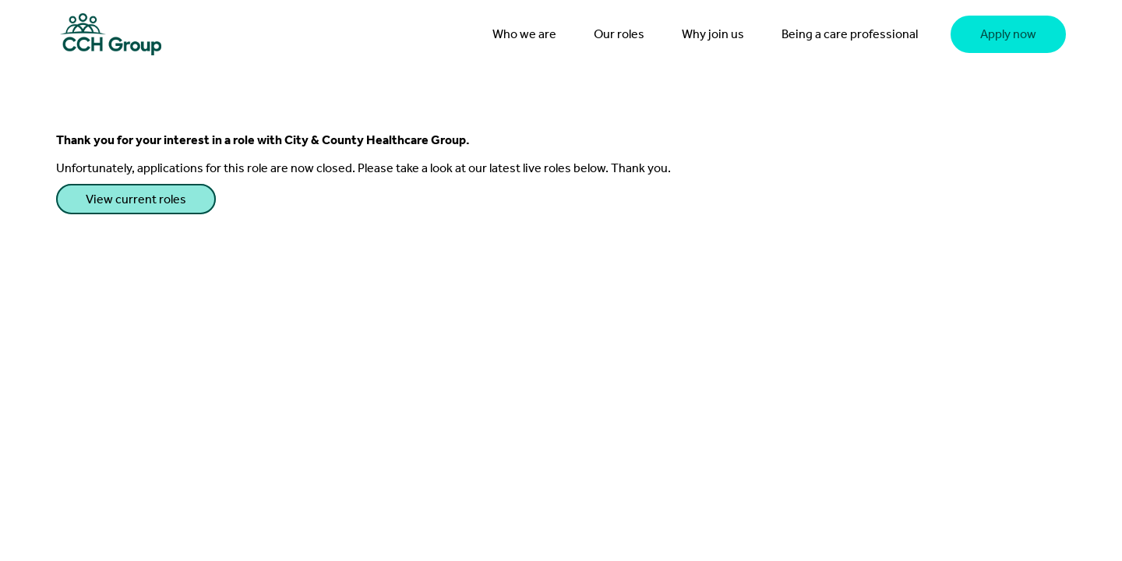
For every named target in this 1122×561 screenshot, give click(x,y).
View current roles (136, 199)
